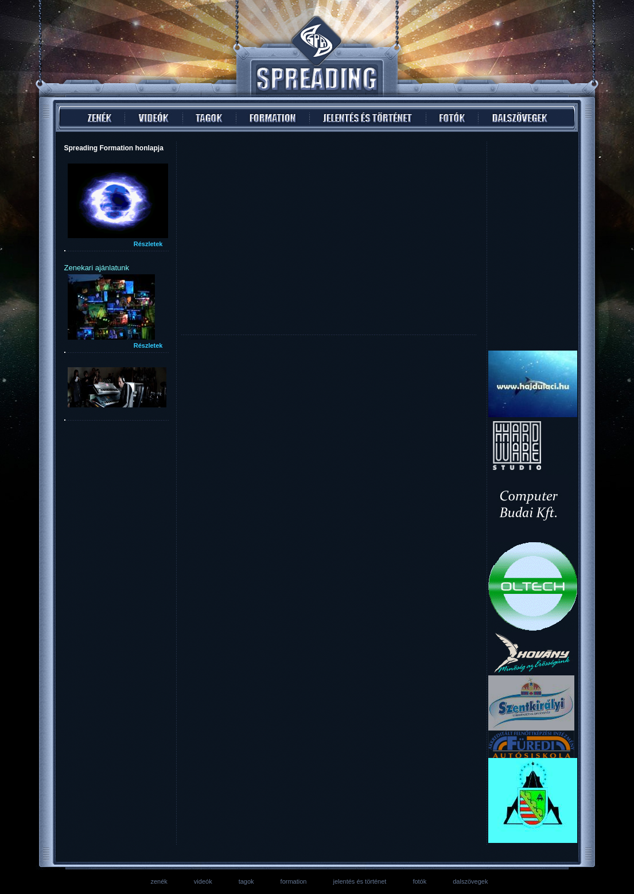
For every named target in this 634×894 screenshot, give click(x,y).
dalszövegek (470, 881)
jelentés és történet (359, 881)
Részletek (148, 243)
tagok (246, 881)
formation (294, 881)
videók (203, 881)
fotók (419, 881)
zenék (159, 881)
